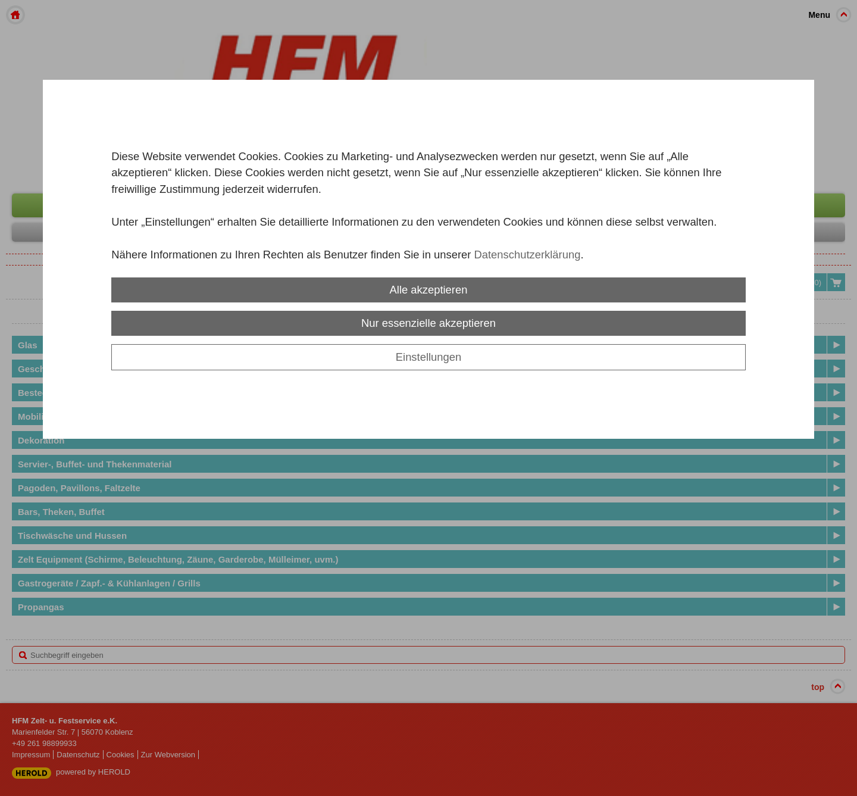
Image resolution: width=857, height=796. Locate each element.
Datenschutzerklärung (527, 254)
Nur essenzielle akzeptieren (428, 323)
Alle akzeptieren (429, 289)
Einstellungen (428, 357)
